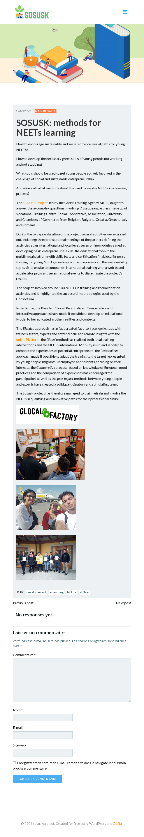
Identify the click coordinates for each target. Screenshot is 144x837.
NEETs (71, 592)
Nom (18, 710)
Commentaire (24, 655)
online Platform (27, 339)
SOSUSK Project (35, 203)
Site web (19, 745)
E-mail (19, 727)
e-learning (57, 592)
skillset (85, 592)
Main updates (45, 111)
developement (36, 592)
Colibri (118, 823)
